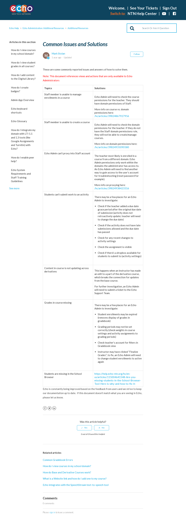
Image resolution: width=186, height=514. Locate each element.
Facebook (45, 408)
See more (14, 188)
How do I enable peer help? (22, 159)
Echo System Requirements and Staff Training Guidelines (21, 175)
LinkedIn (54, 408)
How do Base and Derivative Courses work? (67, 472)
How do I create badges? (19, 89)
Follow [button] (137, 54)
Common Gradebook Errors (58, 459)
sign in (52, 512)
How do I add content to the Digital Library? (23, 76)
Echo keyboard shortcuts (19, 110)
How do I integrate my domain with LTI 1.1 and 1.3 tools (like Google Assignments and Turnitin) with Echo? (23, 139)
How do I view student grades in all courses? (23, 64)
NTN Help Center (142, 13)
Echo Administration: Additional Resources (43, 28)
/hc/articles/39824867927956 (111, 115)
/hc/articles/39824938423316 (111, 188)
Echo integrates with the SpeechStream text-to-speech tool (76, 484)
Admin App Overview (22, 99)
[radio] (84, 427)
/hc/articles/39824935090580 (111, 147)
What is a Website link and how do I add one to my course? (75, 478)
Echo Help (14, 28)
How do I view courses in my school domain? (23, 51)
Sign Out (170, 8)
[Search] (152, 28)
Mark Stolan (58, 53)
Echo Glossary (19, 121)
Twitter (49, 408)
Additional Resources (78, 28)
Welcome (117, 8)
